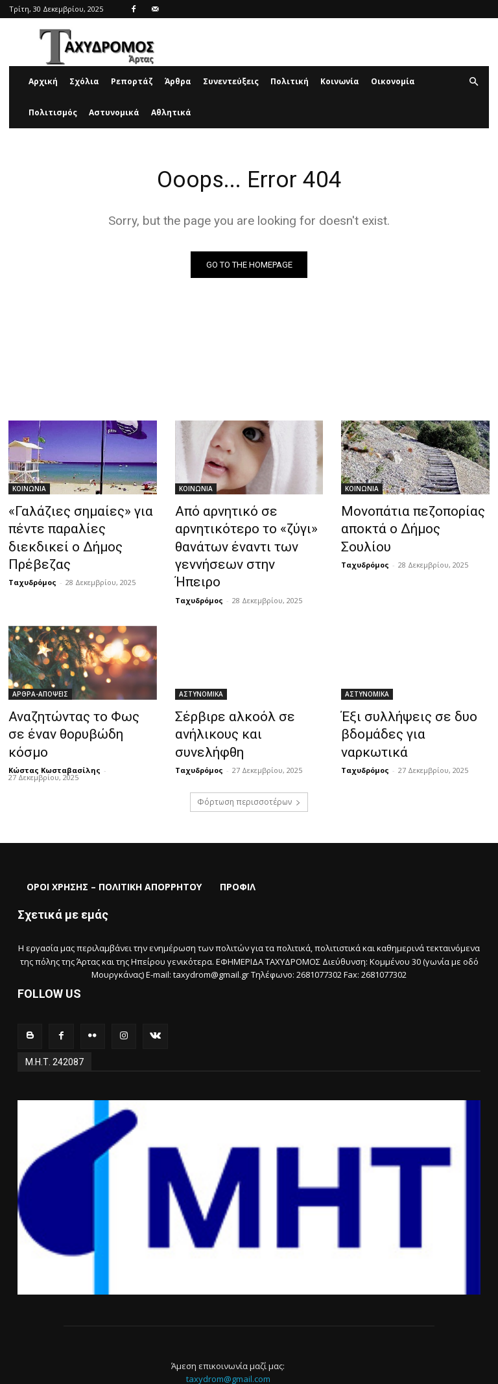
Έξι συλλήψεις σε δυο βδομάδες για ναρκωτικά (404, 694)
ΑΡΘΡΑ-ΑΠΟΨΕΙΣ (40, 665)
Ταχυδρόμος (32, 557)
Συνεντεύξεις (231, 81)
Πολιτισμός (53, 112)
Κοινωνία (339, 81)
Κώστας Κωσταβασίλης (54, 717)
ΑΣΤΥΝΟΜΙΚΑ (201, 665)
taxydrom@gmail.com (228, 1324)
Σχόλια (84, 81)
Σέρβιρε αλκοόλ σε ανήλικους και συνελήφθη (239, 694)
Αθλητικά (171, 112)
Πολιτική (289, 81)
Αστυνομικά (114, 112)
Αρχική (43, 81)
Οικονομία (393, 81)
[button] (473, 82)
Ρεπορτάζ (132, 81)
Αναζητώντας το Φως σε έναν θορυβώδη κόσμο (70, 694)
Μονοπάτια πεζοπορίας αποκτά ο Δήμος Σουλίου (403, 520)
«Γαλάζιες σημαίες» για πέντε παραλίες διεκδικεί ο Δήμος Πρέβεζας (78, 527)
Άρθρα (178, 81)
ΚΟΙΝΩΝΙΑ (29, 491)
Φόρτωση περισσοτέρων (249, 749)
